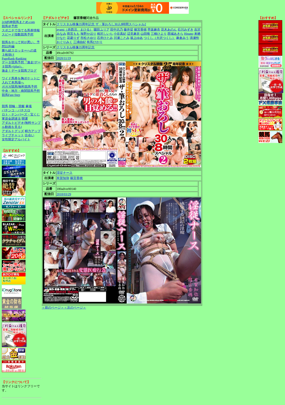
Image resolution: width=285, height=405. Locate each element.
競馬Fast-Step (11, 95)
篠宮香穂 (140, 29)
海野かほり (88, 33)
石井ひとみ (105, 37)
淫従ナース (64, 172)
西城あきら (175, 33)
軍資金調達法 (11, 118)
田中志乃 (116, 29)
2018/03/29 (64, 194)
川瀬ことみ (121, 37)
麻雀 (29, 106)
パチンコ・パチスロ (16, 110)
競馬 (5, 106)
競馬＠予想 (10, 26)
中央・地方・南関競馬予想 (21, 90)
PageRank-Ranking (14, 58)
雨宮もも (73, 33)
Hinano (188, 33)
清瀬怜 (194, 37)
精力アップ (33, 131)
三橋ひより (159, 33)
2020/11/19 (64, 58)
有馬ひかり (95, 42)
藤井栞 (128, 29)
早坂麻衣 (153, 29)
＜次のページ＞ (75, 307)
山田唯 (145, 33)
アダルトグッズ (13, 131)
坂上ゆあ (136, 37)
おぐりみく (64, 42)
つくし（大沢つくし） (159, 37)
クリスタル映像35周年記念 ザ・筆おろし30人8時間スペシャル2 (101, 24)
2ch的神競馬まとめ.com (18, 22)
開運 (25, 118)
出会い (29, 135)
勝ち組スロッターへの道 (19, 50)
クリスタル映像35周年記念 (76, 47)
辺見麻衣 (133, 33)
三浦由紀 (79, 42)
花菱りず (73, 37)
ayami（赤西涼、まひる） (75, 29)
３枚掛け (8, 54)
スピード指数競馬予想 (17, 34)
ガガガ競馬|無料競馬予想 (19, 86)
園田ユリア (101, 29)
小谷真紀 (120, 33)
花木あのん (169, 29)
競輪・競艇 (17, 106)
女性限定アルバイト (16, 139)
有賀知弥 (63, 178)
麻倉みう (182, 37)
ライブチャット (13, 135)
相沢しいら (105, 33)
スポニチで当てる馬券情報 (21, 30)
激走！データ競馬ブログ (19, 70)
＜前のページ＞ (53, 307)
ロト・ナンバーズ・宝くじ (21, 114)
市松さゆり (88, 37)
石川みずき (185, 29)
